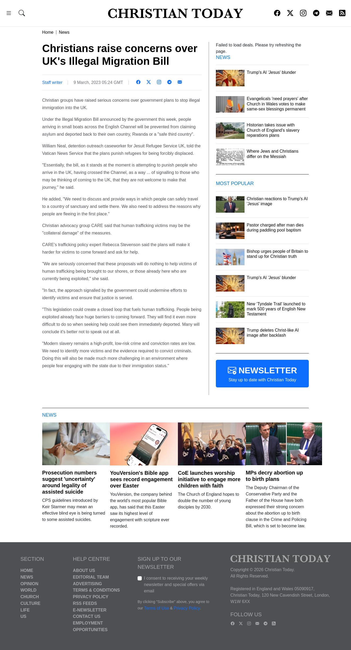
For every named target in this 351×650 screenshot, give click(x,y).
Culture (30, 603)
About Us (84, 570)
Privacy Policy (91, 597)
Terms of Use (156, 608)
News (64, 32)
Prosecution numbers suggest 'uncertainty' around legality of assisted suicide (69, 482)
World (28, 590)
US (23, 616)
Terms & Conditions (96, 590)
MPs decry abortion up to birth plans (274, 476)
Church (29, 597)
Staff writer (52, 82)
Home (48, 32)
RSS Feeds (85, 603)
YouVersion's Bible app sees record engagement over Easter (141, 479)
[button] (9, 14)
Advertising (87, 583)
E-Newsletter (89, 610)
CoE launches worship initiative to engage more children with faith (209, 479)
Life (25, 610)
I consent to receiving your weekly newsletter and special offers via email (176, 584)
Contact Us (87, 616)
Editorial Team (91, 577)
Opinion (29, 583)
